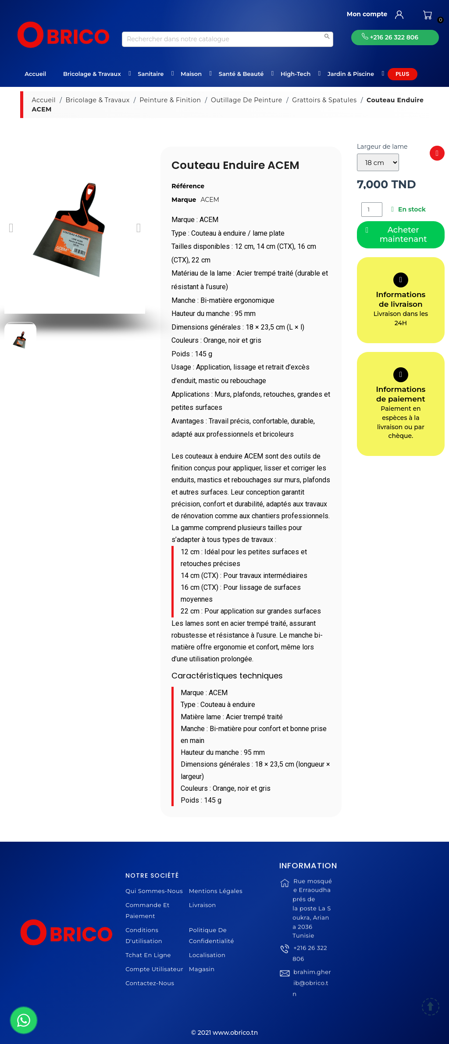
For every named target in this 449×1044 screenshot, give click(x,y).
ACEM (209, 200)
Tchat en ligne (148, 954)
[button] (11, 228)
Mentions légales (215, 890)
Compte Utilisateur (154, 968)
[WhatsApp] (24, 1020)
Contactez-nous (149, 983)
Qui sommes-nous (154, 890)
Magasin (202, 968)
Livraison (202, 904)
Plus (403, 74)
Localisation (207, 954)
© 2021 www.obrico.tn (224, 1033)
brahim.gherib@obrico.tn (311, 1001)
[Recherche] (227, 39)
